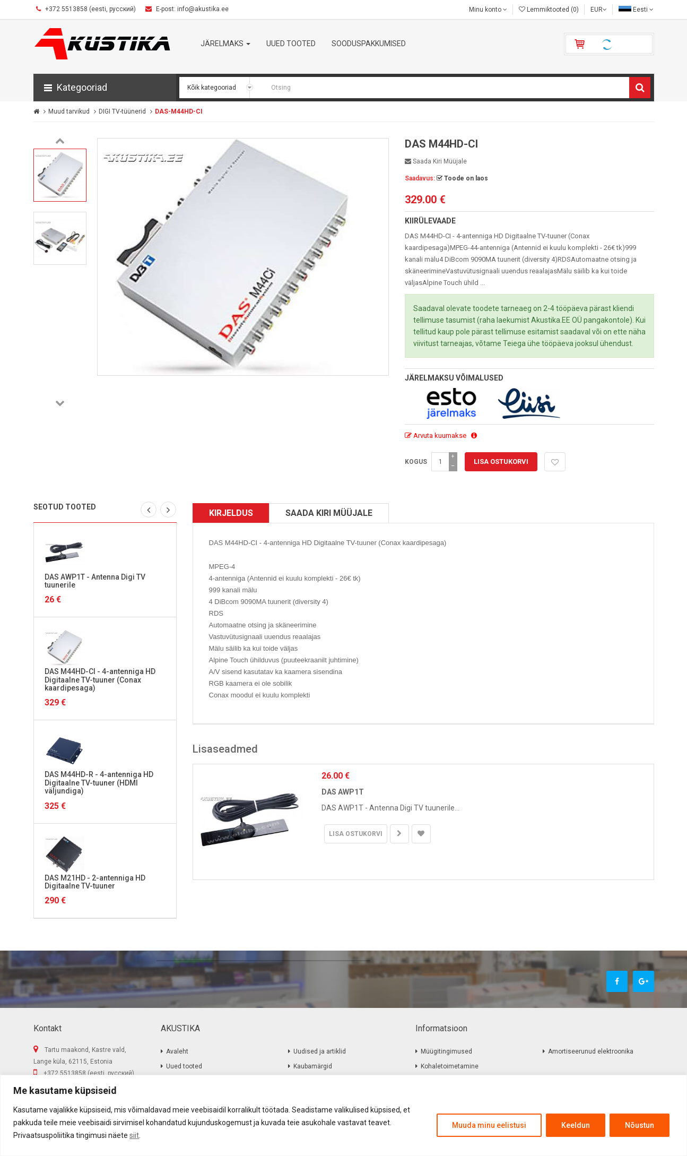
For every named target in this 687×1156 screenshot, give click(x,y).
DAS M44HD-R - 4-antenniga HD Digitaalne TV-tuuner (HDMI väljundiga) (99, 782)
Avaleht (177, 1051)
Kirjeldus (231, 513)
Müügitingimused (446, 1051)
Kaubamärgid (312, 1066)
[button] (104, 87)
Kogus (416, 461)
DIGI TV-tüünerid (122, 111)
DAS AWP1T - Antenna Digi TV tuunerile (95, 581)
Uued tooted (184, 1066)
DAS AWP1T (342, 792)
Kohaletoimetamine (450, 1066)
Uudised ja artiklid (319, 1051)
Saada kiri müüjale (436, 161)
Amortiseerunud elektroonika (590, 1051)
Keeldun (575, 1125)
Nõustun (639, 1125)
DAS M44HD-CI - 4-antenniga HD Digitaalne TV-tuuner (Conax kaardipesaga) (100, 679)
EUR (598, 9)
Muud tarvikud (69, 111)
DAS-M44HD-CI (179, 111)
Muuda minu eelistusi (489, 1125)
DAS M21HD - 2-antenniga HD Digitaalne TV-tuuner (95, 882)
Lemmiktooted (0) (549, 9)
